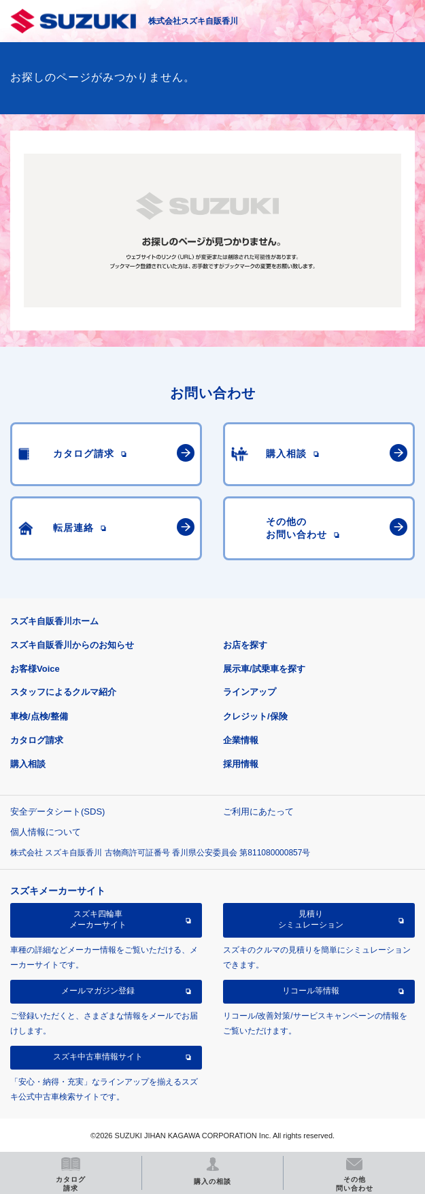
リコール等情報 (310, 990)
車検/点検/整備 (39, 716)
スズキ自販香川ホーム (54, 621)
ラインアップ (249, 692)
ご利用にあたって (258, 811)
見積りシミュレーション (310, 919)
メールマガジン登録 (98, 990)
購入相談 (28, 764)
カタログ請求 (36, 740)
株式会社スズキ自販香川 (193, 21)
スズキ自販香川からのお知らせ (72, 645)
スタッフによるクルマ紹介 (63, 692)
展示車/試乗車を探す (264, 669)
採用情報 (240, 764)
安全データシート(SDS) (57, 811)
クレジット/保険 (255, 716)
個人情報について (45, 832)
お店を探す (245, 645)
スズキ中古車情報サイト (98, 1056)
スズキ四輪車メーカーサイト (97, 919)
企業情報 (240, 740)
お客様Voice (35, 669)
